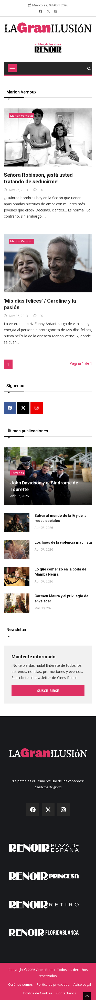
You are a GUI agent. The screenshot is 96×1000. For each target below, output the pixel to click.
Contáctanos (66, 993)
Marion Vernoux (21, 115)
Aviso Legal (82, 984)
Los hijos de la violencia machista (63, 542)
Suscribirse (48, 690)
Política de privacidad (53, 984)
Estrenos (18, 473)
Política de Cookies (37, 993)
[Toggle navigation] (12, 68)
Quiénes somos (20, 984)
